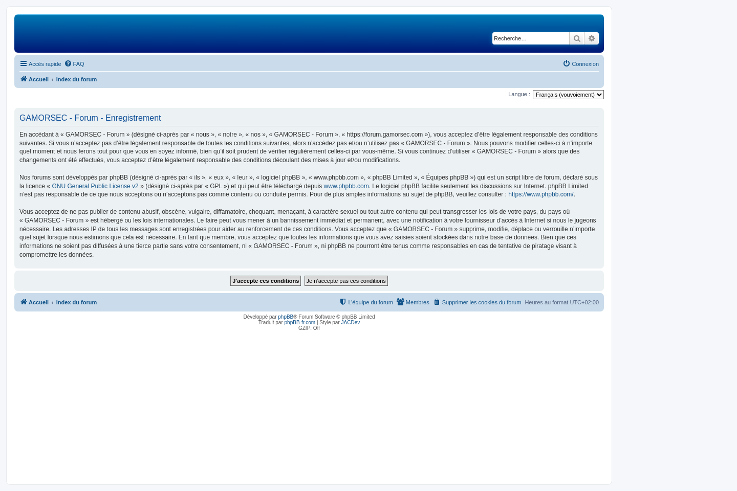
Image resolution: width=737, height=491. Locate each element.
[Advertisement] (309, 405)
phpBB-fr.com (300, 322)
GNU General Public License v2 (95, 186)
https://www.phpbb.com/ (540, 194)
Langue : (519, 94)
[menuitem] (74, 64)
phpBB (285, 317)
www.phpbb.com (346, 186)
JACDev (350, 322)
